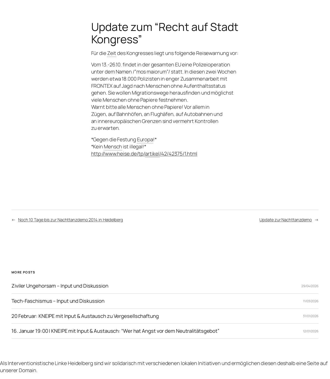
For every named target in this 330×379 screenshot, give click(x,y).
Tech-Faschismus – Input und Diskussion (57, 301)
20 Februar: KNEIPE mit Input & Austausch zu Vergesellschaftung (85, 316)
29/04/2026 (310, 286)
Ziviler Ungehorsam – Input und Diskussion (59, 286)
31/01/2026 (311, 316)
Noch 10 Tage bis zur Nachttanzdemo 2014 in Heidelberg (70, 219)
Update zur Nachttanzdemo (285, 219)
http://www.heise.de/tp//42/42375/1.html (144, 154)
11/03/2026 (311, 301)
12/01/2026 (311, 331)
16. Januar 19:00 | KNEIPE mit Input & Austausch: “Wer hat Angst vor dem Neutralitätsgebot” (115, 331)
